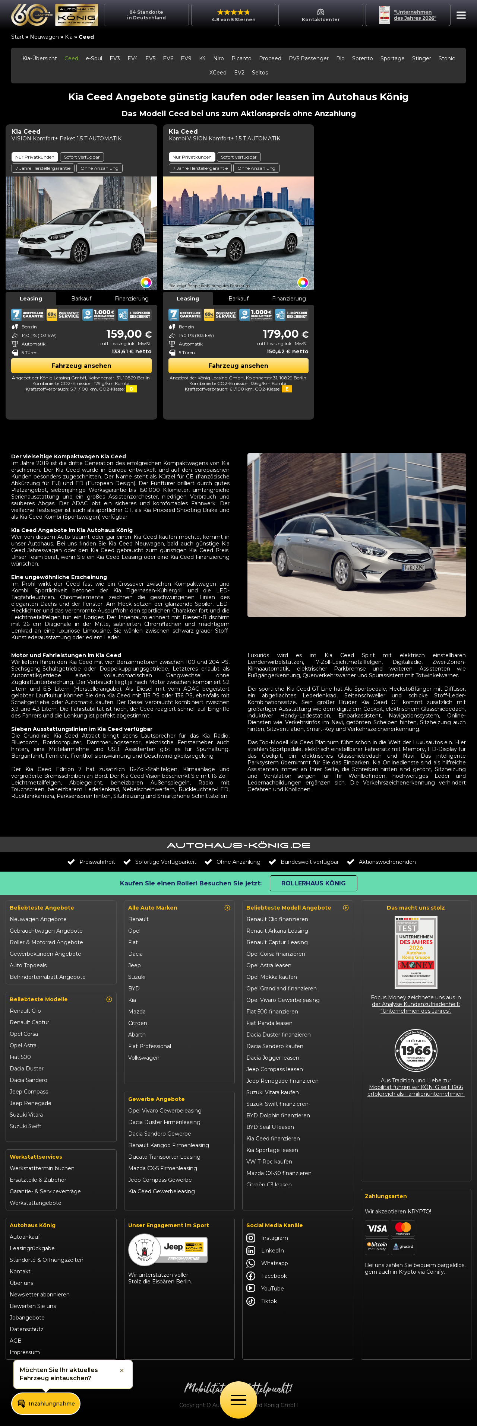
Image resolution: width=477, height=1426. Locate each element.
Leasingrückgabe (32, 1251)
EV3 (115, 58)
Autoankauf (25, 1240)
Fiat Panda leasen (269, 1023)
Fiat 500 (20, 1057)
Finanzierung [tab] (132, 298)
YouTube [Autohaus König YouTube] (265, 1291)
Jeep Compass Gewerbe (160, 1183)
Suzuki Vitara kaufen (272, 1092)
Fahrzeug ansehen (81, 365)
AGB (16, 1344)
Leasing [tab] (31, 298)
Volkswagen (143, 1057)
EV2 (239, 72)
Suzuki (136, 977)
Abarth (137, 1034)
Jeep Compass (29, 1091)
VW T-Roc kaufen (269, 1161)
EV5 (150, 58)
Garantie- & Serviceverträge (45, 1194)
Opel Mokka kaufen (271, 977)
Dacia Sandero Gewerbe (159, 1137)
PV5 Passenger (309, 58)
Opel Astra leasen (268, 965)
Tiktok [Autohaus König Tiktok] (261, 1304)
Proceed (270, 58)
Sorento (362, 58)
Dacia (135, 954)
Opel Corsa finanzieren (275, 954)
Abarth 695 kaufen (270, 1196)
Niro (218, 58)
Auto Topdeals (28, 965)
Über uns (21, 1286)
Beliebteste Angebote (42, 907)
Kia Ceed (21, 1137)
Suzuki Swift (25, 1126)
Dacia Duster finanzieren (278, 1034)
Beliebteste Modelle (61, 999)
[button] (459, 16)
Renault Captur (29, 1022)
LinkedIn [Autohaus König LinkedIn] (265, 1254)
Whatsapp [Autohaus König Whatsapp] (267, 1266)
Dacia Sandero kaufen (274, 1046)
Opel (134, 930)
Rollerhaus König (313, 883)
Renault (138, 919)
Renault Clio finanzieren (277, 919)
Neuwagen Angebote (38, 919)
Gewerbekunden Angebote (45, 954)
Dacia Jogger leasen (272, 1057)
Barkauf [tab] (81, 298)
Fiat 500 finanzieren (272, 1011)
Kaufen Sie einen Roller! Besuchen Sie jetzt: (191, 883)
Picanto (241, 58)
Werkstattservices (36, 1160)
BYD (134, 988)
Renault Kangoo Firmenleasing (168, 1149)
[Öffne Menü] (238, 1400)
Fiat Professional (149, 1046)
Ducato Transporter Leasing (164, 1160)
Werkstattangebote (35, 1206)
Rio (340, 58)
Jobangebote (27, 1321)
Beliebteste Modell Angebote (297, 907)
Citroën (137, 1023)
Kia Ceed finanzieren (273, 1138)
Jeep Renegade (30, 1103)
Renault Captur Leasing (277, 942)
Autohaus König (33, 1228)
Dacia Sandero (28, 1080)
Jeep (134, 965)
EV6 (168, 58)
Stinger (421, 58)
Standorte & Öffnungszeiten (46, 1263)
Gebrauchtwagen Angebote (46, 930)
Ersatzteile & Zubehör (38, 1183)
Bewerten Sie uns (33, 1309)
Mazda (137, 1011)
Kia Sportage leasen (272, 1150)
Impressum (25, 1355)
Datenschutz (27, 1332)
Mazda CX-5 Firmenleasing (162, 1172)
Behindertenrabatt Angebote (48, 977)
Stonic (447, 58)
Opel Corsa (24, 1034)
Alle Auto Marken (179, 907)
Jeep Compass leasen (274, 1069)
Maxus (136, 1069)
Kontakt (20, 1274)
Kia (69, 37)
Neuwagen (44, 37)
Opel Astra (23, 1045)
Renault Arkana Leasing (277, 930)
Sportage (392, 58)
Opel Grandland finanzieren (281, 988)
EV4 (132, 58)
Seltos (260, 72)
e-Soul (94, 58)
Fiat (133, 942)
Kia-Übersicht (39, 58)
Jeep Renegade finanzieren (282, 1081)
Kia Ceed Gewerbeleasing (161, 1195)
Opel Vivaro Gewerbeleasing (165, 1114)
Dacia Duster (27, 1068)
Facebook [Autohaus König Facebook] (266, 1279)
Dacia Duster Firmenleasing (164, 1126)
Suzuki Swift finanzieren (277, 1104)
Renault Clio (25, 1011)
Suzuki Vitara (26, 1114)
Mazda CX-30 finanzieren (279, 1173)
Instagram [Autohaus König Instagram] (267, 1241)
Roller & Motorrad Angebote (46, 942)
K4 (202, 58)
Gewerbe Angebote (156, 1102)
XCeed (218, 72)
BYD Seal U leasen (270, 1127)
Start (17, 37)
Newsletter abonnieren (40, 1298)
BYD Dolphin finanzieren (278, 1115)
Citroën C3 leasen (269, 1184)
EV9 (186, 58)
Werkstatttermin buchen (42, 1171)
